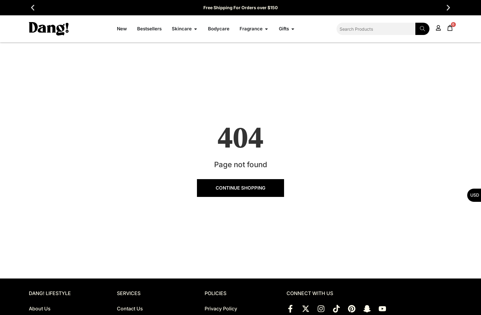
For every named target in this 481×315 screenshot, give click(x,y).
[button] (33, 8)
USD (474, 195)
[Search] (422, 29)
